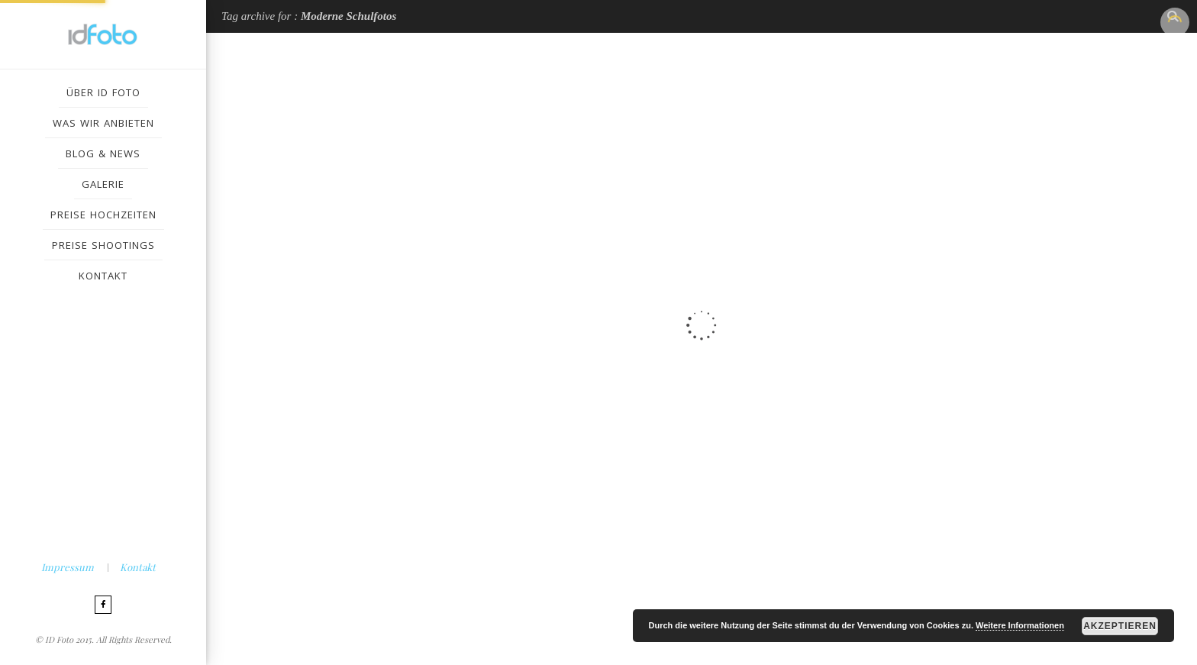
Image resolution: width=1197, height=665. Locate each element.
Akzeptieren (1120, 626)
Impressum (67, 566)
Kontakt (138, 566)
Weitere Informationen (1020, 625)
